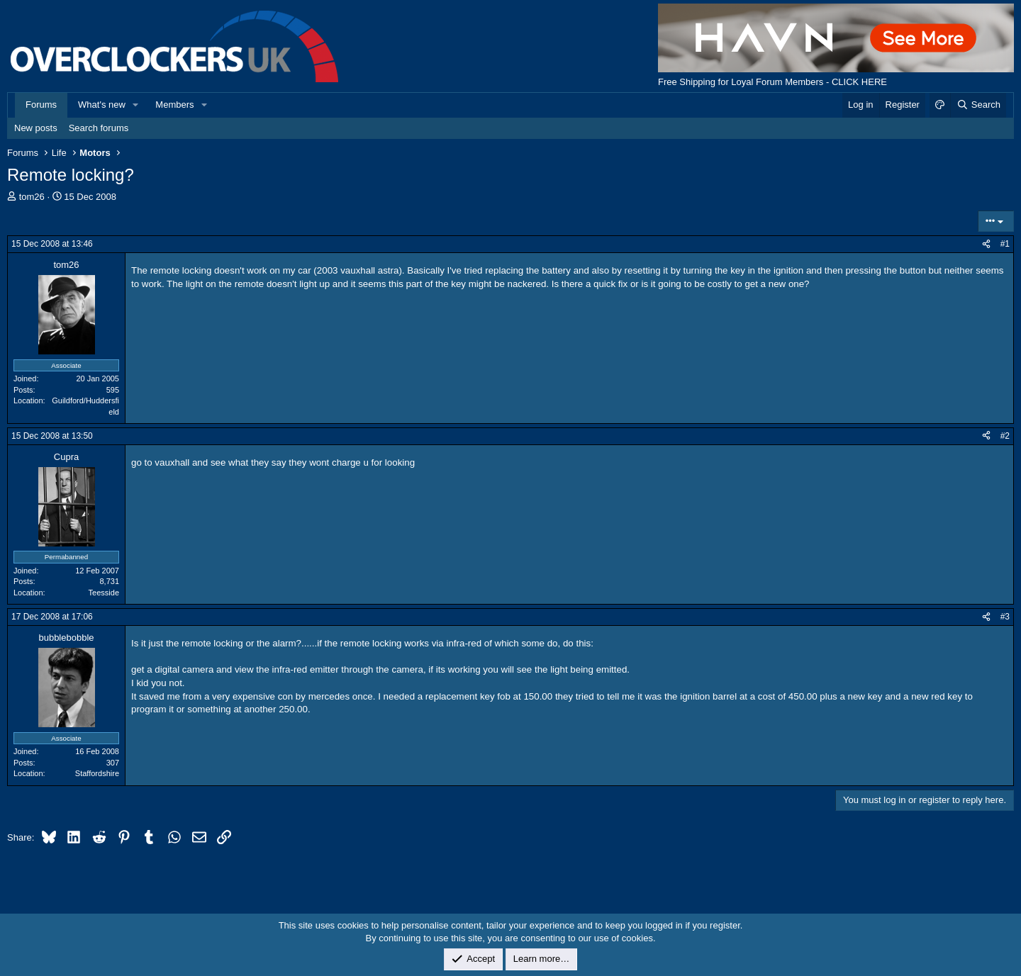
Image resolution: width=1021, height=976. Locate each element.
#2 (1005, 436)
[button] (136, 105)
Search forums (99, 128)
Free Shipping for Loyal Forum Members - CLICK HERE (772, 82)
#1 (1005, 244)
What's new (101, 104)
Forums (41, 104)
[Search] (978, 105)
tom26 (32, 196)
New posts (35, 128)
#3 (1005, 617)
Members (174, 104)
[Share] (986, 244)
